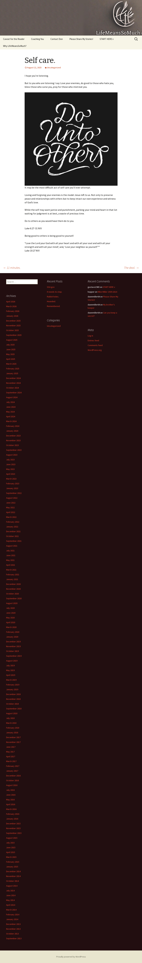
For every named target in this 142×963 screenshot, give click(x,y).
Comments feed (95, 345)
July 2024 (10, 402)
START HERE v (107, 39)
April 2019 (10, 675)
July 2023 (10, 459)
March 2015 (11, 857)
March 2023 (11, 478)
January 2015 (12, 866)
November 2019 (13, 646)
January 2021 (12, 579)
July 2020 (10, 608)
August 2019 (11, 660)
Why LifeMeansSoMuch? (14, 45)
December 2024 (13, 378)
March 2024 (11, 421)
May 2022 (10, 507)
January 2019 (12, 689)
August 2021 (11, 545)
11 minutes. (11, 268)
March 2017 (11, 761)
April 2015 (10, 852)
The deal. (131, 268)
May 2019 (10, 670)
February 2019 (12, 684)
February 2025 (12, 368)
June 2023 (10, 464)
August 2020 (11, 603)
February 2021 (12, 574)
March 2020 (11, 627)
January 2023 (12, 488)
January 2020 (12, 636)
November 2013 (13, 928)
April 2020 (10, 622)
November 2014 (13, 876)
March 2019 (11, 679)
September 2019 (14, 656)
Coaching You (37, 39)
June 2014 (10, 895)
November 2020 (13, 588)
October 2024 (12, 387)
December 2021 (13, 531)
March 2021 (11, 569)
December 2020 (13, 584)
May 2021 (10, 560)
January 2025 (12, 373)
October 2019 (12, 651)
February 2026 (12, 311)
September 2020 (14, 598)
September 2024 (14, 392)
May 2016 (10, 799)
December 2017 (13, 737)
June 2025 (10, 349)
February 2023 (12, 483)
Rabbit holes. (53, 296)
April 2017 (10, 756)
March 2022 (11, 517)
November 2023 (13, 440)
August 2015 (11, 837)
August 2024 (11, 397)
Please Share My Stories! (81, 39)
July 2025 (10, 344)
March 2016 (11, 809)
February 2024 (12, 426)
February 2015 (12, 861)
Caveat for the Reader (13, 39)
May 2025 (10, 354)
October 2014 (12, 881)
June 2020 (10, 612)
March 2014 (11, 909)
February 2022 (12, 521)
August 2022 (11, 497)
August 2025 (11, 339)
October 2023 (12, 445)
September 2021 (14, 541)
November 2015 (13, 828)
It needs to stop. (54, 291)
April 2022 (10, 512)
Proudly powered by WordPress (71, 956)
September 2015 (14, 833)
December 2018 (13, 694)
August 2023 (11, 454)
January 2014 (12, 919)
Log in (90, 335)
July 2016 (10, 790)
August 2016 (11, 785)
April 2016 (10, 804)
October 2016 (12, 780)
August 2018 (11, 713)
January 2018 (12, 732)
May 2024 (10, 411)
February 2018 (12, 727)
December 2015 (13, 823)
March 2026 (11, 306)
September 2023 (14, 450)
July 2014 (10, 890)
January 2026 (12, 316)
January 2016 (12, 818)
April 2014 (10, 905)
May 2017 (10, 751)
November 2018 (13, 699)
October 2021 (12, 536)
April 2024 (10, 416)
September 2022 (14, 493)
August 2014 (11, 885)
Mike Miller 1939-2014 (107, 291)
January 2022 (12, 526)
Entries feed (93, 340)
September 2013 (14, 938)
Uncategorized (54, 67)
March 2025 (11, 363)
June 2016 (10, 794)
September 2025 (14, 335)
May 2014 (10, 900)
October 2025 (12, 330)
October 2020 (12, 593)
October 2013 (12, 933)
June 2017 (10, 746)
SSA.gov (51, 287)
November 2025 (13, 325)
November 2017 (13, 742)
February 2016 (12, 814)
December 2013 (13, 924)
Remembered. (53, 306)
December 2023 (13, 435)
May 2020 (10, 617)
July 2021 (10, 550)
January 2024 (12, 430)
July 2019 (10, 665)
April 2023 (10, 474)
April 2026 (10, 301)
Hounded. (51, 301)
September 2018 (14, 708)
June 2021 (10, 555)
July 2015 (10, 842)
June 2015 (10, 847)
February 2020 (12, 632)
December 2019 (13, 641)
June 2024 (10, 406)
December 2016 (13, 775)
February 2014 (12, 914)
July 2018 (10, 718)
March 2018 (11, 723)
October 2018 (12, 703)
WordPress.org (95, 350)
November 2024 (13, 383)
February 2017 (12, 766)
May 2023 (10, 469)
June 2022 (10, 502)
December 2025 (13, 320)
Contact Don (56, 39)
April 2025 (10, 359)
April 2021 (10, 565)
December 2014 (13, 871)
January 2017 (12, 770)
